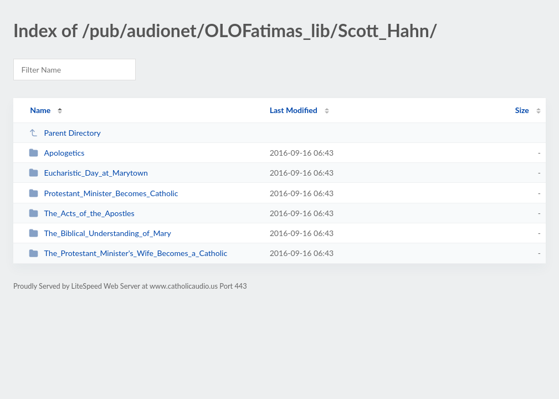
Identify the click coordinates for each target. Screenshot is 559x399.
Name (40, 110)
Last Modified (293, 110)
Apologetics (56, 152)
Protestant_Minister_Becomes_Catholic (103, 193)
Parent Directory (65, 132)
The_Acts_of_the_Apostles (81, 213)
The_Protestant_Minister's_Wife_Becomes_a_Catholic (128, 253)
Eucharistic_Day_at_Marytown (88, 172)
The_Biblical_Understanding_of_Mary (100, 233)
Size (522, 110)
